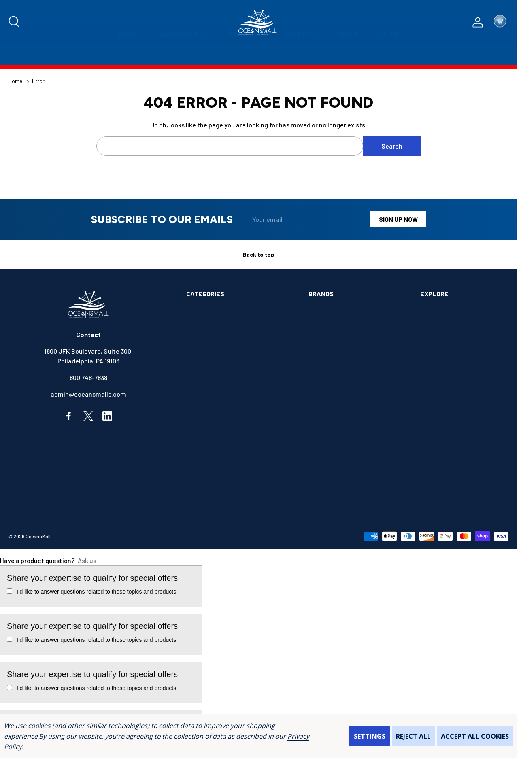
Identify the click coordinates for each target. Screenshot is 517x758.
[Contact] (298, 55)
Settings (369, 736)
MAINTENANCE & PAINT (219, 463)
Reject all (413, 736)
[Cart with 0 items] (500, 22)
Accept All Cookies (475, 736)
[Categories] (182, 55)
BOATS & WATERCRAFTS (221, 347)
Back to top (258, 254)
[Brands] (244, 55)
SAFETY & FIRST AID (215, 496)
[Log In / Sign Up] (478, 22)
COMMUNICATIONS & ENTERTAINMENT (240, 380)
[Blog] (390, 55)
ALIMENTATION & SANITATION (228, 314)
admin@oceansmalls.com (88, 394)
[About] (347, 55)
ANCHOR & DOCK (209, 330)
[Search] (14, 22)
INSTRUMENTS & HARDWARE (226, 446)
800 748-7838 (88, 377)
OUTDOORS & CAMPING (218, 480)
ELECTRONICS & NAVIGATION (227, 413)
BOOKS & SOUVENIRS (216, 363)
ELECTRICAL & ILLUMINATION (228, 397)
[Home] (127, 55)
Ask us (87, 560)
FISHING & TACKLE (212, 430)
